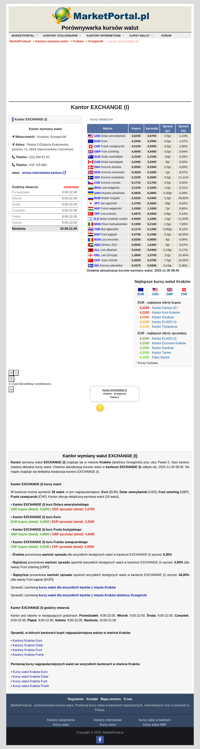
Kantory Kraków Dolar (28, 645)
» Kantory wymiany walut (50, 41)
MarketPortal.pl (20, 41)
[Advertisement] (100, 72)
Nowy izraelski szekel (114, 218)
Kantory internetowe (108, 720)
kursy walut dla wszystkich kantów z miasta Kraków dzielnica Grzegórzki (93, 595)
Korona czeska (110, 182)
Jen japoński (109, 203)
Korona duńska (111, 167)
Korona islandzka (111, 265)
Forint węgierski (111, 208)
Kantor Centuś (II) (164, 307)
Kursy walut (61, 724)
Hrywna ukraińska (113, 193)
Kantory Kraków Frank (28, 654)
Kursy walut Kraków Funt (30, 681)
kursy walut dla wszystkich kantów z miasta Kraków (77, 587)
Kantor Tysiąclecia (164, 326)
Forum (166, 35)
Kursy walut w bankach (155, 720)
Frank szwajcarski (112, 146)
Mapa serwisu (111, 699)
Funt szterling (110, 151)
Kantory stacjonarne (61, 720)
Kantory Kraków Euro (27, 640)
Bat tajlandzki (109, 229)
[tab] (141, 291)
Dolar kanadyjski (112, 161)
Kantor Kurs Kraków (166, 312)
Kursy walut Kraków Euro (30, 672)
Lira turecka (108, 213)
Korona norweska (113, 172)
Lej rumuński (110, 239)
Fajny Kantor (161, 357)
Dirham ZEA (109, 244)
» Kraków (76, 41)
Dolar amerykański (113, 135)
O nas (127, 699)
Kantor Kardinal (162, 317)
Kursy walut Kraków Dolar (30, 676)
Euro (104, 141)
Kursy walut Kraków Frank (31, 686)
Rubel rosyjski (110, 198)
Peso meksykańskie (115, 224)
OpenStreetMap (23, 384)
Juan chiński (109, 260)
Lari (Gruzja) (109, 255)
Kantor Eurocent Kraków (169, 343)
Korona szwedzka (112, 177)
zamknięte (71, 187)
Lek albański (109, 249)
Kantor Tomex (161, 352)
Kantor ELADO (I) (164, 322)
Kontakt (92, 699)
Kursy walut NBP (154, 724)
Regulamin (76, 699)
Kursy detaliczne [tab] (101, 119)
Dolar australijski (112, 156)
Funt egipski (109, 234)
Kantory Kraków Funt (27, 650)
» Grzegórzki (94, 41)
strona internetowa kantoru (44, 172)
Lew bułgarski (111, 187)
